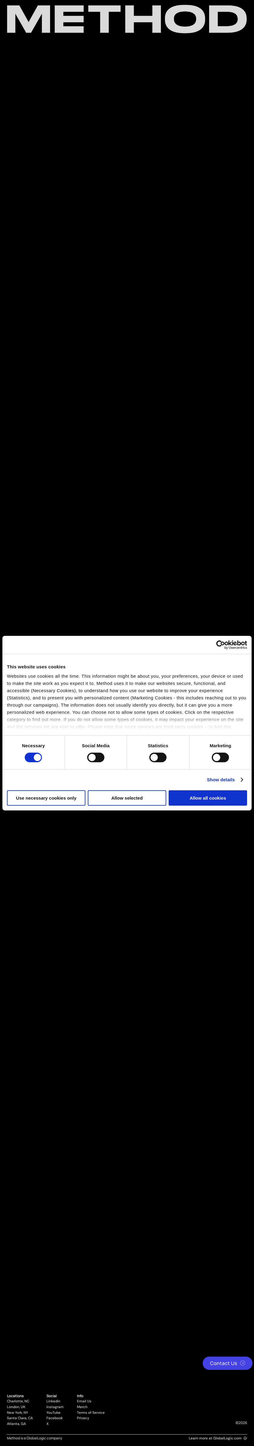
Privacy (83, 1418)
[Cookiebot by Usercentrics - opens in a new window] (220, 644)
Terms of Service (91, 1413)
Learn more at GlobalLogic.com (218, 1438)
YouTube (53, 1413)
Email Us (84, 1401)
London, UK (16, 1407)
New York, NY (17, 1413)
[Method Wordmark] (127, 19)
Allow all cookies (207, 798)
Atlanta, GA (16, 1424)
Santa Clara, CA (20, 1418)
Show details (221, 779)
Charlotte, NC (18, 1401)
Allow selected (127, 798)
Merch (82, 1407)
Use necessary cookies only (46, 798)
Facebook (54, 1418)
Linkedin (53, 1401)
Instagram (55, 1407)
